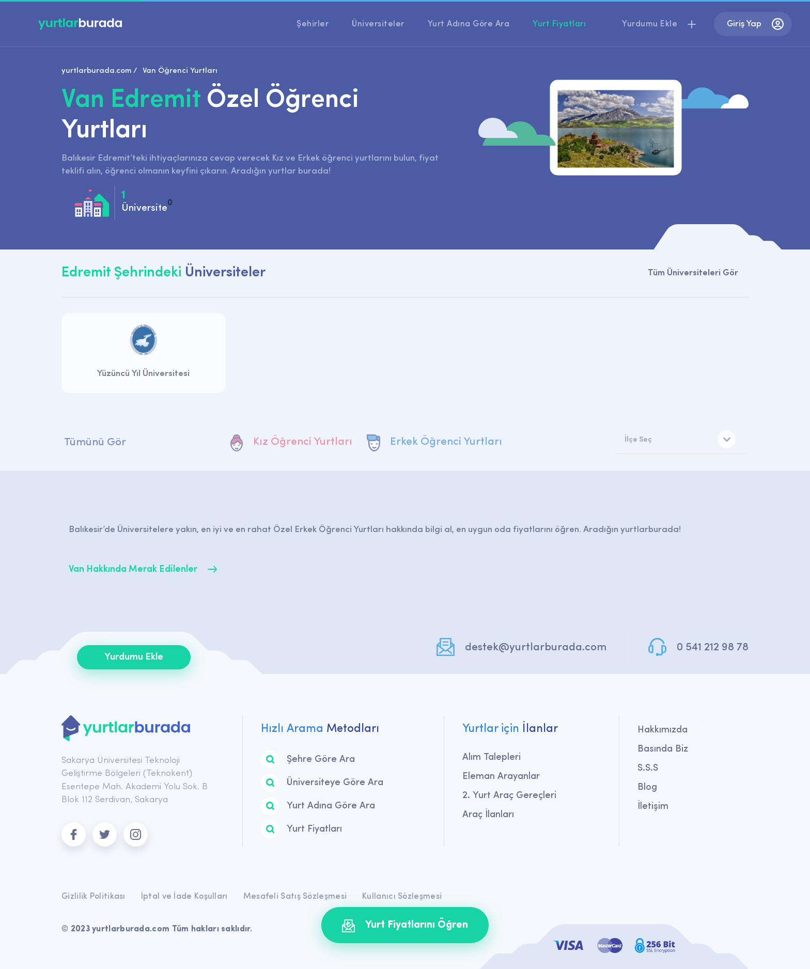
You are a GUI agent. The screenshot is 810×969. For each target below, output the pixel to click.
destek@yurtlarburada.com (535, 647)
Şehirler (313, 24)
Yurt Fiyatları (559, 24)
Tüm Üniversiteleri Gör (693, 273)
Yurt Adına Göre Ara (469, 24)
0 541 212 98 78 (713, 647)
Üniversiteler (378, 24)
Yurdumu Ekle (133, 657)
